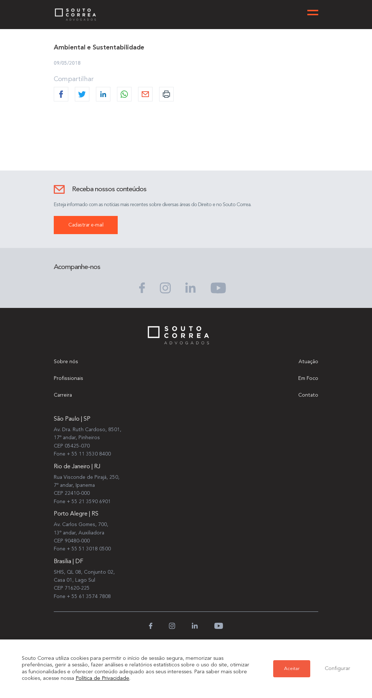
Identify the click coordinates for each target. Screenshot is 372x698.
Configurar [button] (337, 668)
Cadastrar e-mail (85, 225)
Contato (308, 395)
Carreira (63, 395)
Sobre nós (66, 361)
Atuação (308, 361)
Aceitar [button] (291, 668)
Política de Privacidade (102, 678)
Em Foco (308, 378)
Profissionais (68, 378)
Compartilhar (74, 79)
